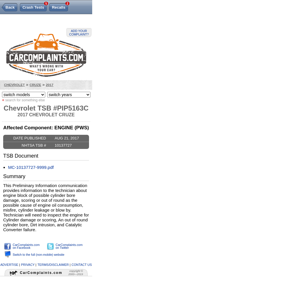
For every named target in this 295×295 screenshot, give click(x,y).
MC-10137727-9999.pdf (31, 167)
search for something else (23, 100)
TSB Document (20, 156)
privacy (28, 264)
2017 (49, 85)
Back (10, 7)
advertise (9, 264)
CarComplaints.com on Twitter (69, 246)
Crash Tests (34, 6)
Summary (14, 176)
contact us (81, 264)
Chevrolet (14, 85)
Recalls (60, 6)
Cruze (35, 85)
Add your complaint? (79, 32)
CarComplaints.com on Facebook (26, 246)
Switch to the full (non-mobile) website (38, 254)
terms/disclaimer (53, 264)
